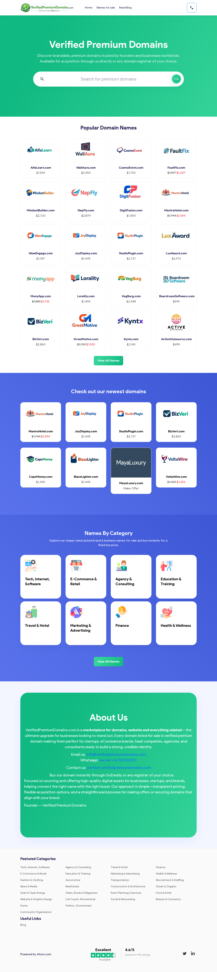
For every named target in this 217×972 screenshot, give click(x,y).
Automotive (73, 880)
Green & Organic (166, 886)
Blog (23, 924)
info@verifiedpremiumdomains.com (116, 754)
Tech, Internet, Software (35, 867)
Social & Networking (123, 899)
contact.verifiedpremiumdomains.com (119, 767)
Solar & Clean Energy (32, 892)
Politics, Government (79, 905)
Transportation (120, 880)
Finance (160, 867)
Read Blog (126, 7)
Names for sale (106, 7)
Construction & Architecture (128, 886)
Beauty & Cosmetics (168, 899)
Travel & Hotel (119, 867)
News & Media (28, 886)
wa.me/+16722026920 (118, 760)
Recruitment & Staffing (170, 880)
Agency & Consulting (78, 867)
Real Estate (72, 886)
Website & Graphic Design (36, 899)
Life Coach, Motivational (80, 899)
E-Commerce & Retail (33, 873)
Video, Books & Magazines (82, 892)
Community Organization (36, 912)
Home (88, 7)
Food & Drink (163, 892)
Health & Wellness (166, 873)
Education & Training (78, 873)
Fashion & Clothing (31, 880)
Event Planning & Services (126, 892)
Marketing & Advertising (125, 873)
